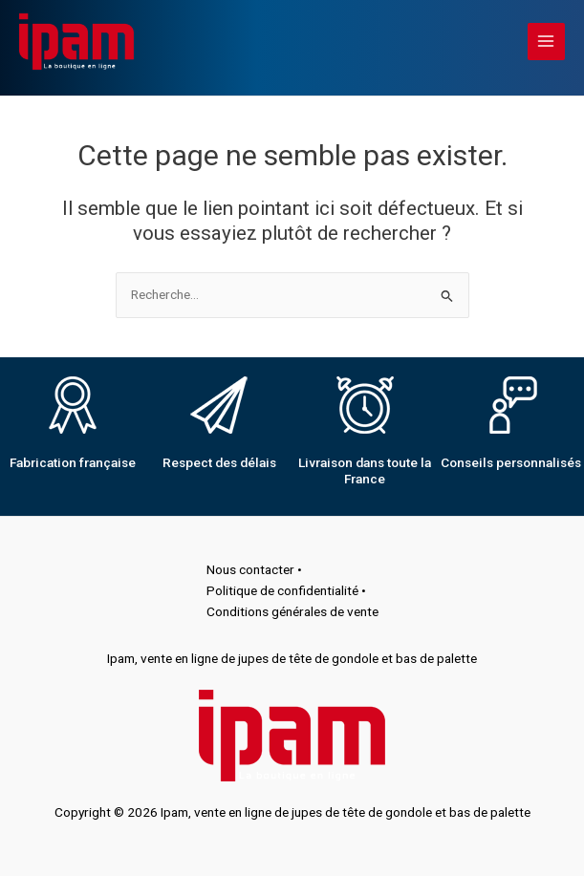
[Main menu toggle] (546, 41)
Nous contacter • (254, 569)
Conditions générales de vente (292, 611)
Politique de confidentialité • (286, 590)
